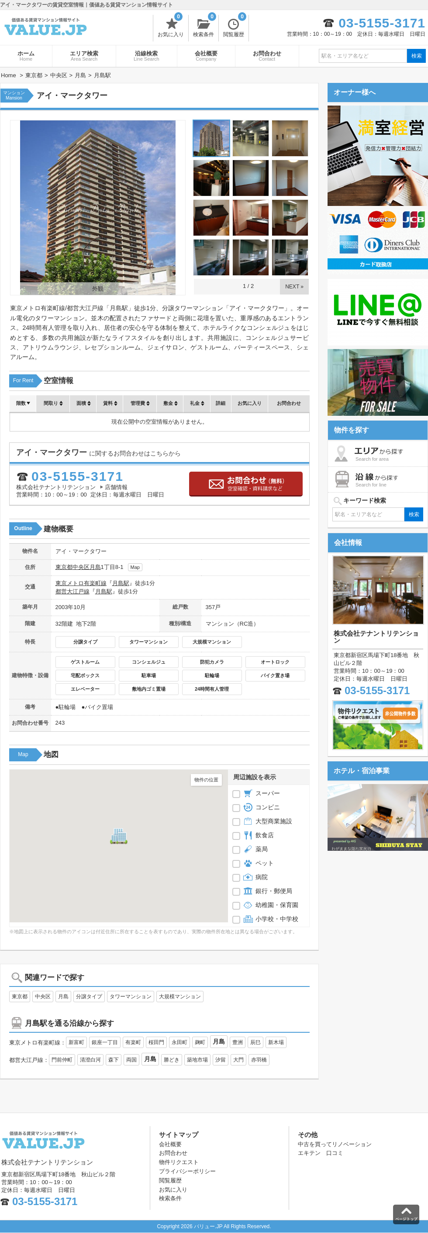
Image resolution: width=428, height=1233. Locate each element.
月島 (95, 567)
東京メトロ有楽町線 (81, 583)
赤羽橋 (259, 1060)
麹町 (200, 1042)
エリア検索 (84, 56)
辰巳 (255, 1042)
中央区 (81, 567)
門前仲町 (62, 1060)
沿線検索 (146, 56)
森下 (113, 1060)
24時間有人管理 (212, 689)
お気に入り (171, 26)
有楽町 (133, 1042)
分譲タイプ (85, 641)
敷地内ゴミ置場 (149, 689)
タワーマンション (148, 641)
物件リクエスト (179, 1162)
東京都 (63, 567)
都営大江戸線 (72, 591)
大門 (238, 1060)
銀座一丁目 (105, 1042)
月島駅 (120, 583)
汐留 (220, 1060)
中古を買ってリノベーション (335, 1144)
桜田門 (156, 1042)
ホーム (26, 56)
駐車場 (149, 675)
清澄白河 (90, 1060)
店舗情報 (116, 487)
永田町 (179, 1042)
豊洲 (237, 1042)
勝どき (171, 1060)
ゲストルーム (85, 661)
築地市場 (197, 1060)
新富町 (76, 1042)
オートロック (275, 661)
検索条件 (204, 26)
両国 (131, 1060)
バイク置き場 (275, 675)
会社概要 (206, 56)
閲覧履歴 (234, 26)
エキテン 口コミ (320, 1153)
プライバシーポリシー (187, 1171)
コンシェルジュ (149, 661)
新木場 (276, 1042)
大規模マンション (212, 641)
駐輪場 (212, 675)
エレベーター (85, 689)
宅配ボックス (85, 675)
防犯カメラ (212, 661)
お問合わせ (267, 56)
